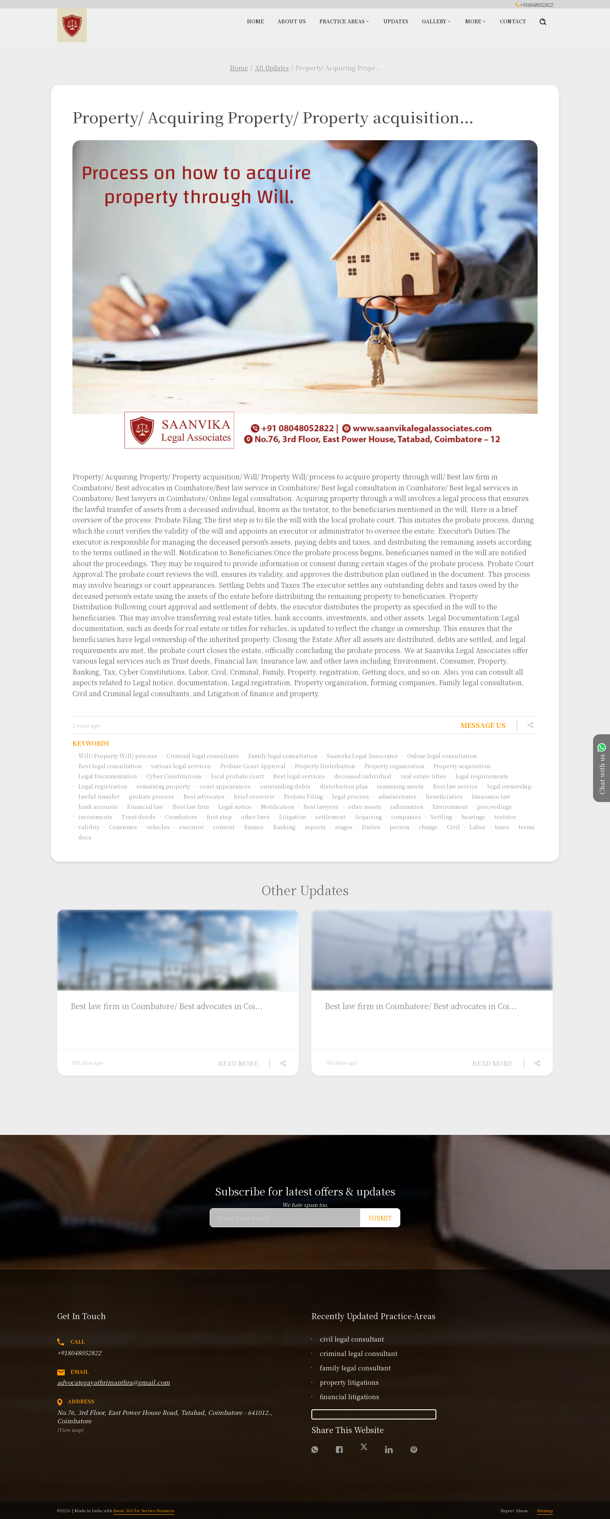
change (425, 827)
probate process (148, 796)
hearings (470, 817)
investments (92, 817)
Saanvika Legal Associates (359, 756)
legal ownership (506, 786)
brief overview (251, 796)
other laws (252, 817)
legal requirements (478, 776)
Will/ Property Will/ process (114, 756)
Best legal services (296, 776)
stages (340, 827)
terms (524, 827)
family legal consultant (355, 1368)
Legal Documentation (104, 776)
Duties (368, 827)
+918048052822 (79, 1352)
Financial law (142, 806)
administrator (394, 796)
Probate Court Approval (250, 766)
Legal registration (99, 786)
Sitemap (545, 1510)
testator (502, 817)
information (404, 806)
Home (239, 68)
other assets (361, 806)
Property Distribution (322, 766)
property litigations (349, 1382)
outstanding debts (282, 786)
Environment (447, 806)
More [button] (473, 21)
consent (221, 827)
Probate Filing (300, 796)
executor (188, 827)
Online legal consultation (439, 756)
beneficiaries (441, 796)
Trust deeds (135, 817)
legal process (347, 796)
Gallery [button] (434, 21)
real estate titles (420, 776)
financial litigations (349, 1396)
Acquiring (365, 817)
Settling (438, 817)
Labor (474, 827)
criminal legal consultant (358, 1353)
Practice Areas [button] (342, 21)
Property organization (391, 766)
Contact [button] (513, 21)
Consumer (120, 827)
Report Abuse (514, 1510)
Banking (281, 827)
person (396, 827)
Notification (274, 806)
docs (82, 837)
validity (86, 827)
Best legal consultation (106, 766)
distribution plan (341, 786)
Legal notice (232, 806)
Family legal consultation (279, 756)
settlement (327, 817)
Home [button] (255, 21)
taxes (499, 827)
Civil (450, 827)
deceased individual (359, 776)
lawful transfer (95, 796)
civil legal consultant (352, 1339)
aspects (312, 827)
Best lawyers (317, 806)
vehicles (155, 827)
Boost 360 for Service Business (144, 1510)
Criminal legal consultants (200, 756)
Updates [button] (395, 21)
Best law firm (188, 806)
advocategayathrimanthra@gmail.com (113, 1382)
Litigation (289, 817)
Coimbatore (178, 817)
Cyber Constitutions (171, 776)
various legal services (178, 766)
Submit (380, 1218)
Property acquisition (458, 766)
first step (216, 817)
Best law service (452, 786)
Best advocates (201, 796)
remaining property (160, 786)
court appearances (222, 786)
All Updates (272, 68)
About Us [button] (291, 21)
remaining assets (397, 786)
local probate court (234, 776)
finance (251, 827)
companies (403, 817)
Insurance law (488, 796)
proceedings (491, 806)
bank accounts (95, 806)
